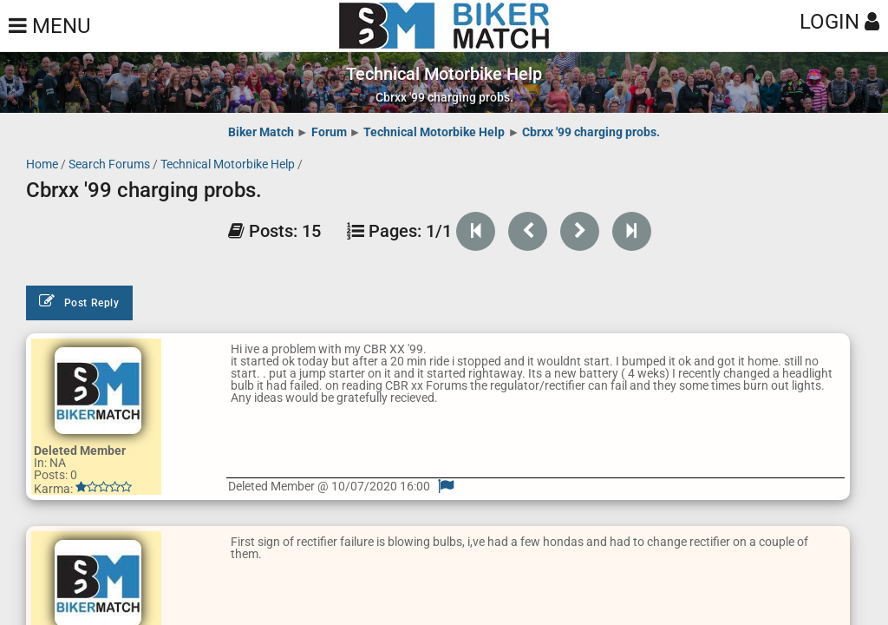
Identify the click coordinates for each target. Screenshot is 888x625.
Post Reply (79, 301)
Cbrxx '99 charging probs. (591, 132)
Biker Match (261, 132)
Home (42, 164)
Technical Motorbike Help (434, 132)
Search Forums (109, 164)
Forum (329, 132)
